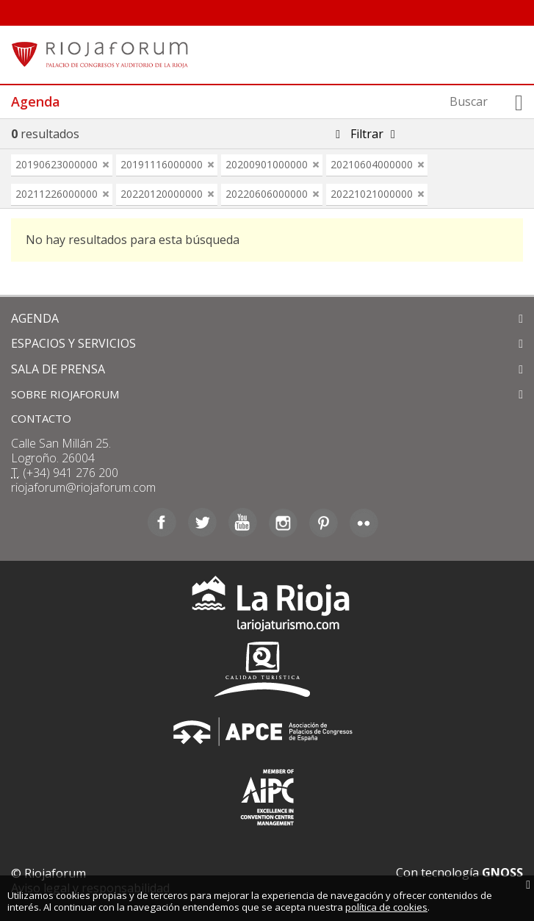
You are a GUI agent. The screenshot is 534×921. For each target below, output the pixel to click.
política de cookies (386, 907)
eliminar (106, 165)
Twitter (202, 522)
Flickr (364, 522)
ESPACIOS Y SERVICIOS (73, 343)
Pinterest (323, 522)
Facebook (162, 522)
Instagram (283, 522)
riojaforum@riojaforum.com (83, 487)
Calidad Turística (267, 669)
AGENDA (35, 318)
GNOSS (502, 872)
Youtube (242, 522)
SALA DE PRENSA (58, 369)
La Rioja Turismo (267, 607)
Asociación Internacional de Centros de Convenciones (267, 794)
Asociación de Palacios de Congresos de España (267, 731)
